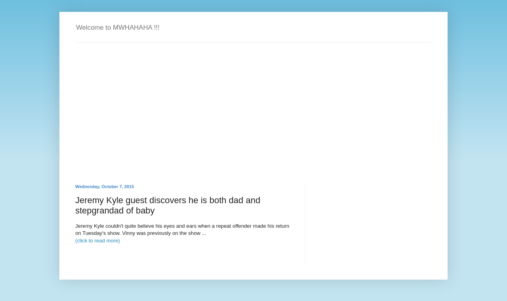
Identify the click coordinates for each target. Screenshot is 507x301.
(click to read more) (97, 241)
